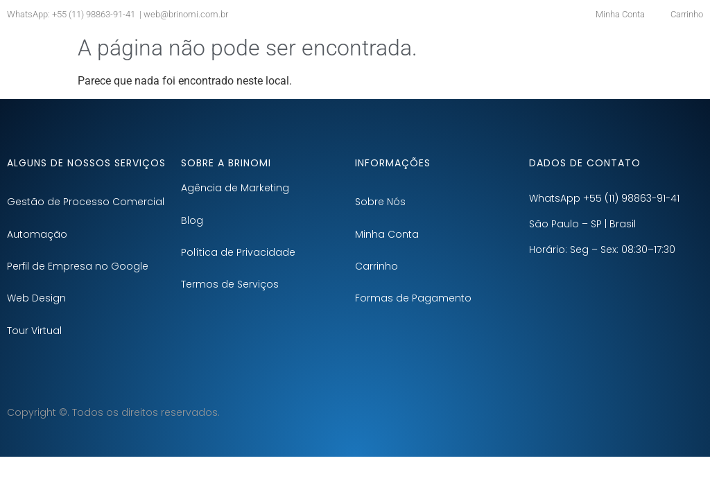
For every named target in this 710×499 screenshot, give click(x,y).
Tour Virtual (34, 331)
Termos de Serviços (230, 284)
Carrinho (376, 266)
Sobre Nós (380, 202)
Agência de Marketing (235, 188)
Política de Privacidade (238, 252)
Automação (37, 234)
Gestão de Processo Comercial (85, 202)
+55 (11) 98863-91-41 (92, 14)
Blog (192, 220)
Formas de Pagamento (413, 298)
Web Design (36, 298)
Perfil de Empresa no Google (77, 266)
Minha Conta (387, 234)
